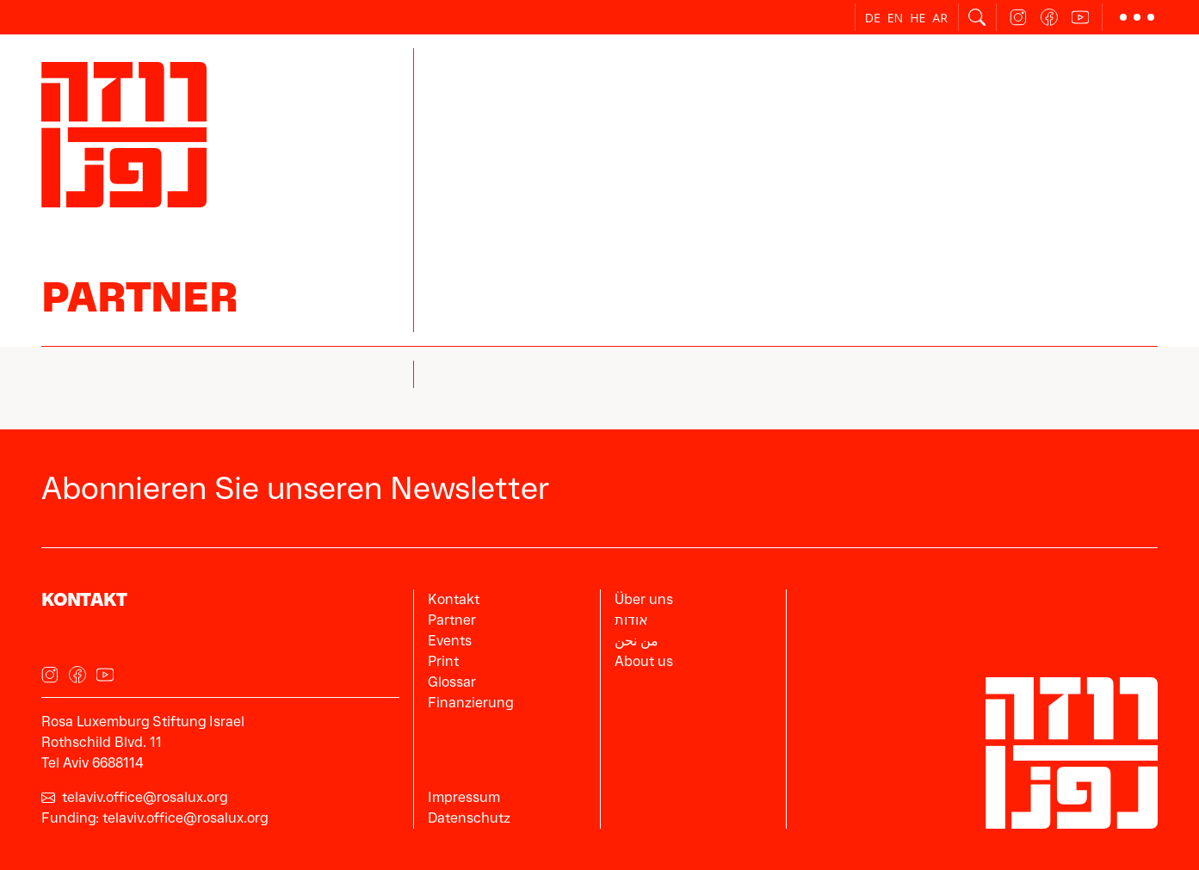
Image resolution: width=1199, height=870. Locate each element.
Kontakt (453, 599)
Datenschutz (469, 818)
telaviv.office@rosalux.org (134, 797)
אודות (631, 620)
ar (940, 17)
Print (443, 661)
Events (450, 640)
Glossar (452, 682)
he (917, 17)
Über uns (644, 599)
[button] (1137, 17)
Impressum (464, 797)
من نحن (636, 640)
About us (644, 661)
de (873, 17)
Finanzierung (470, 702)
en (895, 17)
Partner (139, 297)
